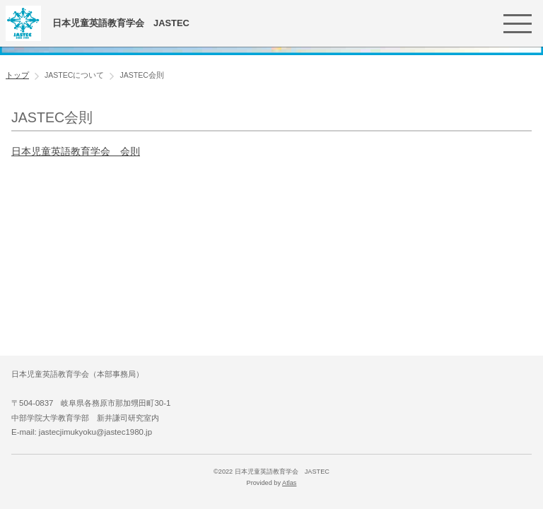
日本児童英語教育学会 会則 (75, 151)
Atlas (289, 482)
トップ (17, 75)
